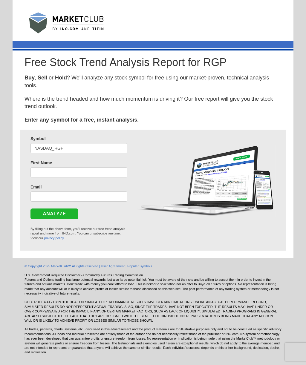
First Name (41, 162)
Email (36, 187)
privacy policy (54, 238)
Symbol (38, 138)
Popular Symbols (139, 266)
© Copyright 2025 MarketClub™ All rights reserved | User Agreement (75, 266)
